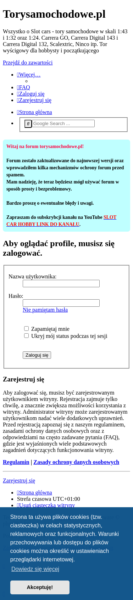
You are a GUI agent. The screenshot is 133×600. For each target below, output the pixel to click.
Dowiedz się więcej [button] (35, 569)
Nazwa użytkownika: (33, 276)
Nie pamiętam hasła (45, 310)
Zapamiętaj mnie (47, 329)
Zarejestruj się (19, 480)
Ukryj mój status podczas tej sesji (65, 336)
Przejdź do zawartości (27, 63)
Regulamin (16, 462)
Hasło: (16, 296)
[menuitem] (23, 87)
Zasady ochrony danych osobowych (76, 462)
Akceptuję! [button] (40, 587)
